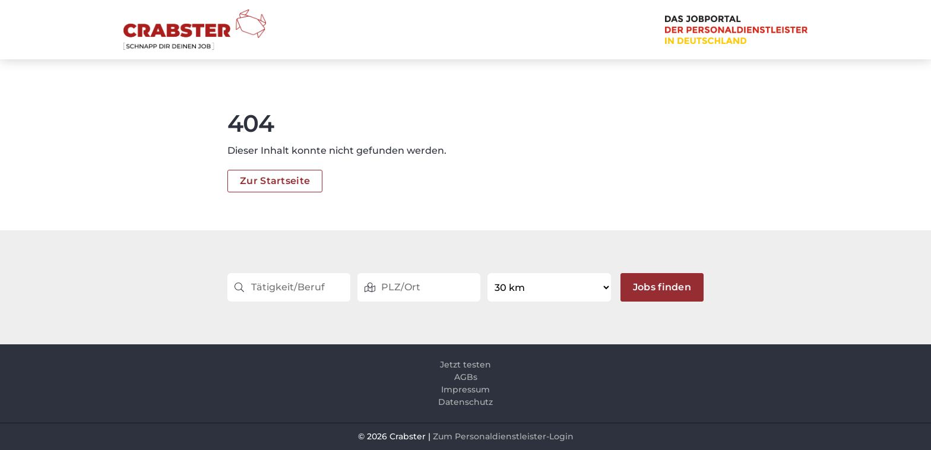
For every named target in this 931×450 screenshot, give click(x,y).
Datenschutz (465, 402)
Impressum (465, 389)
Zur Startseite (275, 180)
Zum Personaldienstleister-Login (503, 436)
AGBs (465, 377)
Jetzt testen (465, 364)
